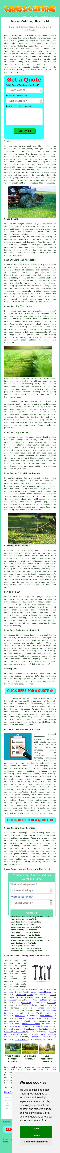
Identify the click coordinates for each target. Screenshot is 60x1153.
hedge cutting (40, 1000)
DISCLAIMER (52, 16)
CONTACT (43, 16)
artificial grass (31, 1024)
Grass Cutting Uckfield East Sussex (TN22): (26, 35)
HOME (24, 16)
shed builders (27, 1029)
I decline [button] (36, 1135)
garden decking (16, 989)
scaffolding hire (41, 1013)
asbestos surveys (41, 1037)
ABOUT (37, 16)
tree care (19, 1016)
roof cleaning (22, 1040)
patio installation (41, 992)
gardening (26, 1003)
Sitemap (6, 1122)
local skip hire (24, 995)
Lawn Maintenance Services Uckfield (27, 869)
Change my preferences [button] (36, 1141)
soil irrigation (12, 1026)
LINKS (30, 16)
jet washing (39, 1021)
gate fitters (46, 1016)
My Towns (10, 1139)
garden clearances (24, 1019)
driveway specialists (41, 1005)
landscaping (42, 1026)
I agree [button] (35, 1128)
